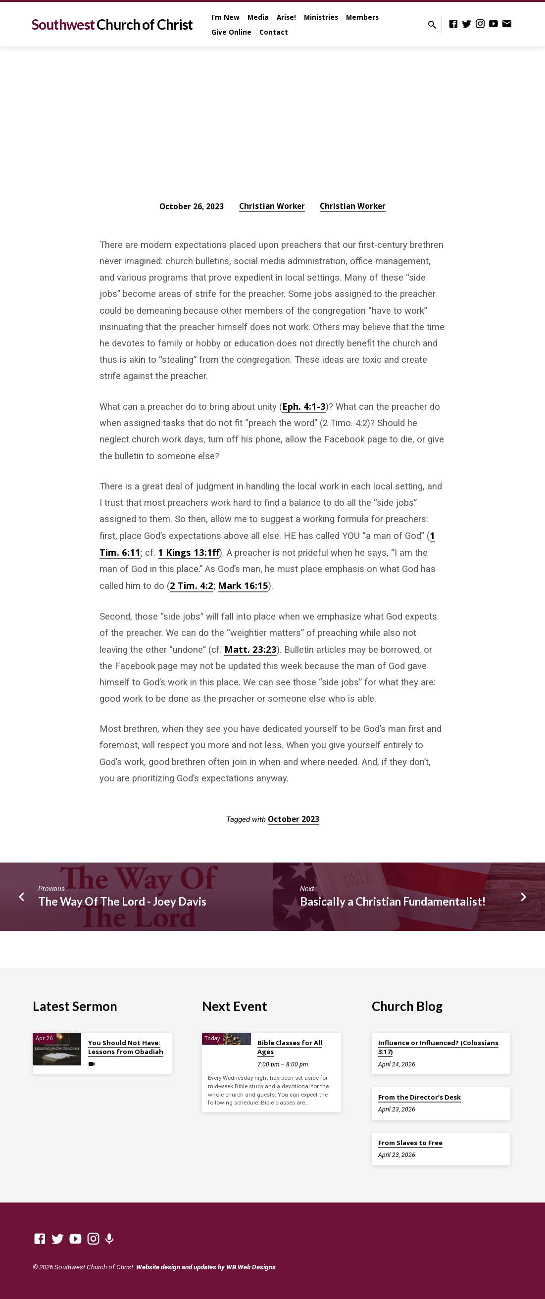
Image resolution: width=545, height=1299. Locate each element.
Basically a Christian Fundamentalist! (393, 901)
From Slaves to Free (410, 1142)
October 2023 (293, 819)
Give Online (231, 32)
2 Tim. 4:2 (191, 585)
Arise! (286, 17)
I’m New (225, 17)
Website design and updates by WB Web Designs (206, 1267)
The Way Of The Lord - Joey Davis (122, 901)
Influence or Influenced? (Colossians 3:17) (438, 1047)
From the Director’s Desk (419, 1097)
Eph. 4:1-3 (304, 406)
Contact (273, 32)
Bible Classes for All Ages (289, 1047)
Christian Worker (272, 206)
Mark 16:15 (243, 585)
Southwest (112, 24)
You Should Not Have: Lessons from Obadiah (125, 1047)
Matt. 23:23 (250, 649)
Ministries (321, 17)
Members (362, 17)
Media (258, 17)
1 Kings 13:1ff (188, 552)
